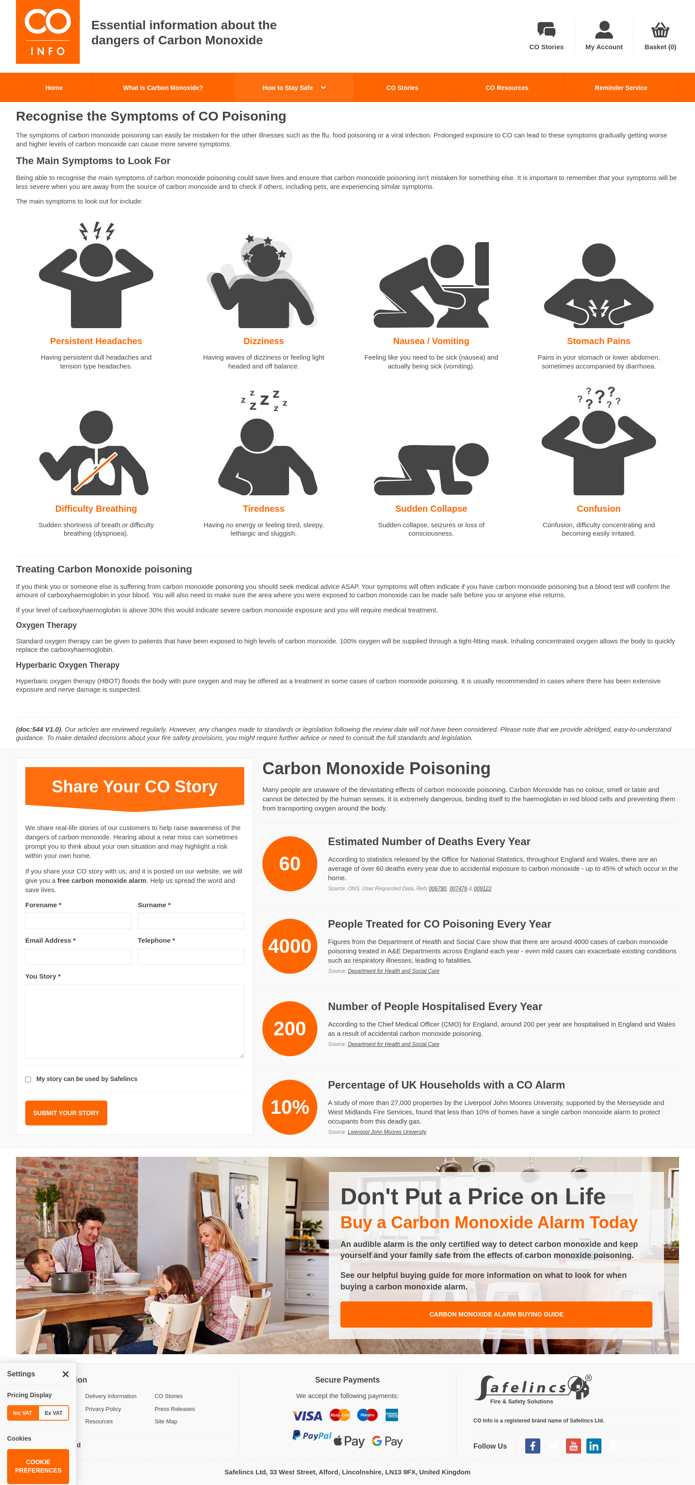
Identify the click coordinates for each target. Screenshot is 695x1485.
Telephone (156, 940)
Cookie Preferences (38, 1466)
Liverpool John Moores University (387, 1132)
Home (54, 87)
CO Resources (507, 87)
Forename (43, 905)
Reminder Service (621, 87)
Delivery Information (111, 1396)
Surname (154, 905)
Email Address (50, 940)
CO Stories (402, 87)
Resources (99, 1421)
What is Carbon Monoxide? (163, 87)
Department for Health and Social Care (394, 971)
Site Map (166, 1421)
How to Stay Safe (294, 87)
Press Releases (175, 1409)
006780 (437, 889)
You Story (43, 976)
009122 (483, 889)
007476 (458, 889)
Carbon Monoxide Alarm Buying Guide (496, 1314)
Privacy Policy (103, 1409)
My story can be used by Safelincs (86, 1078)
